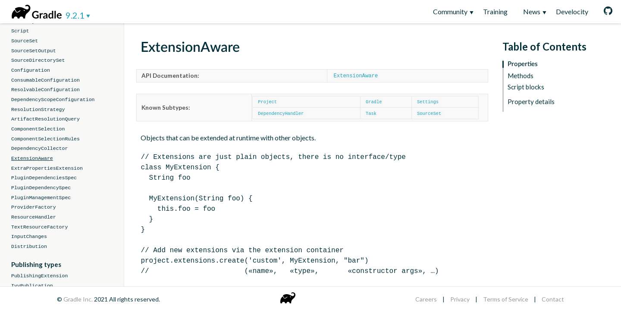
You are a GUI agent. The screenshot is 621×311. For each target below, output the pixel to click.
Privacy (460, 299)
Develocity (572, 11)
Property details (531, 101)
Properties (523, 64)
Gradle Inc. (78, 299)
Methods (520, 76)
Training (495, 11)
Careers (426, 299)
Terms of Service (505, 299)
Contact (553, 299)
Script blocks (526, 87)
